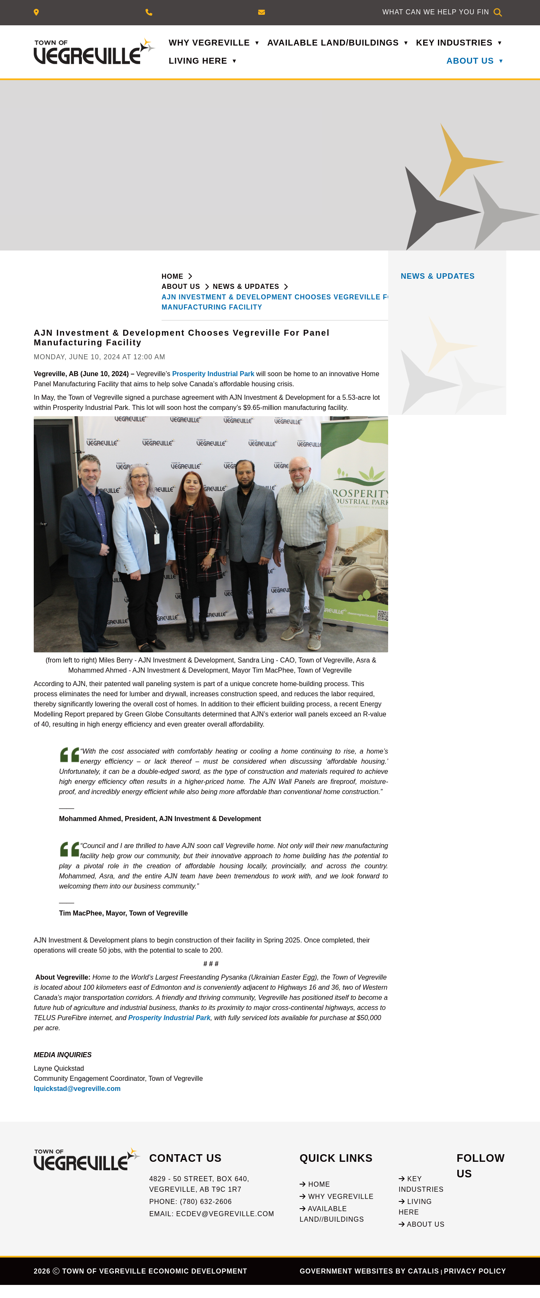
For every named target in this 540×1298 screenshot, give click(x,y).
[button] (498, 12)
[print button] (500, 292)
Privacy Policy (475, 1284)
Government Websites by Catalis (369, 1284)
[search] (435, 12)
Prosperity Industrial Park (340, 373)
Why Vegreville (337, 1209)
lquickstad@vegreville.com (203, 1092)
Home (315, 1197)
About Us (422, 1237)
